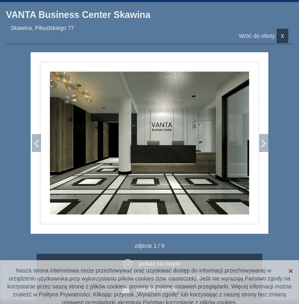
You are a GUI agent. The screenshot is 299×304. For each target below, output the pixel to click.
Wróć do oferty (263, 36)
